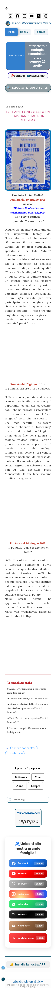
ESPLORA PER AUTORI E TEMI (28, 88)
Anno (19, 786)
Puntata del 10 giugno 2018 (27, 199)
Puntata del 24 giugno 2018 (27, 543)
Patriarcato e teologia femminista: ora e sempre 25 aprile (37, 55)
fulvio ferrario (15, 753)
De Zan (28, 32)
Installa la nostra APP (27, 964)
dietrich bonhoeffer (23, 748)
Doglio (45, 32)
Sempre (35, 786)
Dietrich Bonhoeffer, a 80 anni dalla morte (29, 698)
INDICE (12, 32)
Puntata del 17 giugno (24, 384)
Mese (38, 777)
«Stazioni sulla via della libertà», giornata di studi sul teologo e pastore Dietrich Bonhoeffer (27, 708)
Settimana (21, 777)
